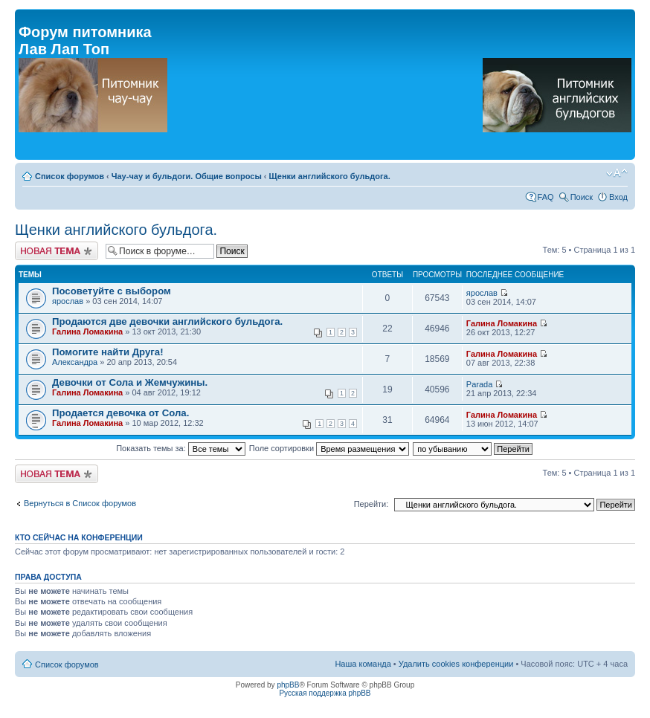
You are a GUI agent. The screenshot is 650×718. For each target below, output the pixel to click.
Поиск (581, 197)
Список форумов (69, 176)
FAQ (546, 197)
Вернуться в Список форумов (80, 503)
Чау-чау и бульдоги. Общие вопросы (187, 176)
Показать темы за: (180, 448)
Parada (479, 384)
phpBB (288, 685)
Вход (618, 197)
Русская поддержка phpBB (324, 693)
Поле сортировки (329, 448)
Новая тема (56, 251)
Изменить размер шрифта (617, 173)
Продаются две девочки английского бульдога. (167, 321)
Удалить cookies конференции (456, 663)
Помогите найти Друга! (108, 352)
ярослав (67, 301)
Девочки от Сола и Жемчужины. (129, 382)
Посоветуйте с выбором (111, 291)
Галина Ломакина (87, 331)
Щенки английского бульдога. (329, 176)
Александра (74, 362)
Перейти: (371, 503)
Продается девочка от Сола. (120, 412)
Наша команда (362, 663)
